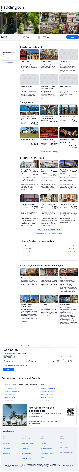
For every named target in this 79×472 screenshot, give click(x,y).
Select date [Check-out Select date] (26, 38)
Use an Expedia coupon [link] (65, 449)
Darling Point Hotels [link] (44, 400)
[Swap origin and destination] (27, 361)
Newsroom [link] (4, 456)
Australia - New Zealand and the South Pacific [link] (10, 2)
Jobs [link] (3, 441)
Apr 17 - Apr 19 (71, 255)
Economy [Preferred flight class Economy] (73, 357)
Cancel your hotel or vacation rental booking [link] (67, 442)
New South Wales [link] (30, 2)
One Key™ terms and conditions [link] (47, 446)
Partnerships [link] (5, 446)
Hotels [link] (4, 57)
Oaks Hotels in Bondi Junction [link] (12, 391)
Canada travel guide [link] (26, 438)
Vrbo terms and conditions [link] (46, 448)
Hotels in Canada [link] (25, 441)
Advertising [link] (4, 451)
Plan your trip (75, 2)
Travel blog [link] (24, 456)
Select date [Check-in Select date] (6, 38)
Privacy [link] (42, 438)
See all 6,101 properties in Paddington (49, 229)
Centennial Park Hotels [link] (10, 397)
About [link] (3, 438)
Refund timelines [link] (64, 447)
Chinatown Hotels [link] (9, 400)
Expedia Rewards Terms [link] (46, 451)
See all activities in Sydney (49, 151)
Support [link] (62, 438)
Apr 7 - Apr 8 (72, 245)
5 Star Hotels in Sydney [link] (10, 388)
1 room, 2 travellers (63, 357)
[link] (10, 62)
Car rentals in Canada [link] (26, 451)
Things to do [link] (6, 54)
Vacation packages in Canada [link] (28, 446)
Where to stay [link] (6, 59)
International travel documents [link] (66, 452)
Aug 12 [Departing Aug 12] (57, 362)
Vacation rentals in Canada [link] (27, 443)
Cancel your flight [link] (64, 444)
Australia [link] (23, 2)
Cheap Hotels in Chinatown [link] (46, 397)
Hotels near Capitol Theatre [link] (46, 394)
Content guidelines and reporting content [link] (48, 456)
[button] (39, 378)
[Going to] (39, 361)
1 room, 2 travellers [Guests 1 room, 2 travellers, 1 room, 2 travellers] (48, 38)
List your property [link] (6, 443)
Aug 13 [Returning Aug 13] (70, 362)
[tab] (22, 345)
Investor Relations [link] (6, 448)
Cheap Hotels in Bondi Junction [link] (47, 388)
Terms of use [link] (43, 443)
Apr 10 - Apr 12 (71, 251)
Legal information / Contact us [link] (47, 453)
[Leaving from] (15, 361)
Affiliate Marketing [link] (6, 453)
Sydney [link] (36, 2)
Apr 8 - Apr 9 (72, 248)
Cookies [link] (42, 441)
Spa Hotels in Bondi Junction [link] (47, 391)
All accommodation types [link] (27, 453)
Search (73, 37)
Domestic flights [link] (25, 448)
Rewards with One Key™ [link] (27, 458)
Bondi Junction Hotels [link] (10, 394)
